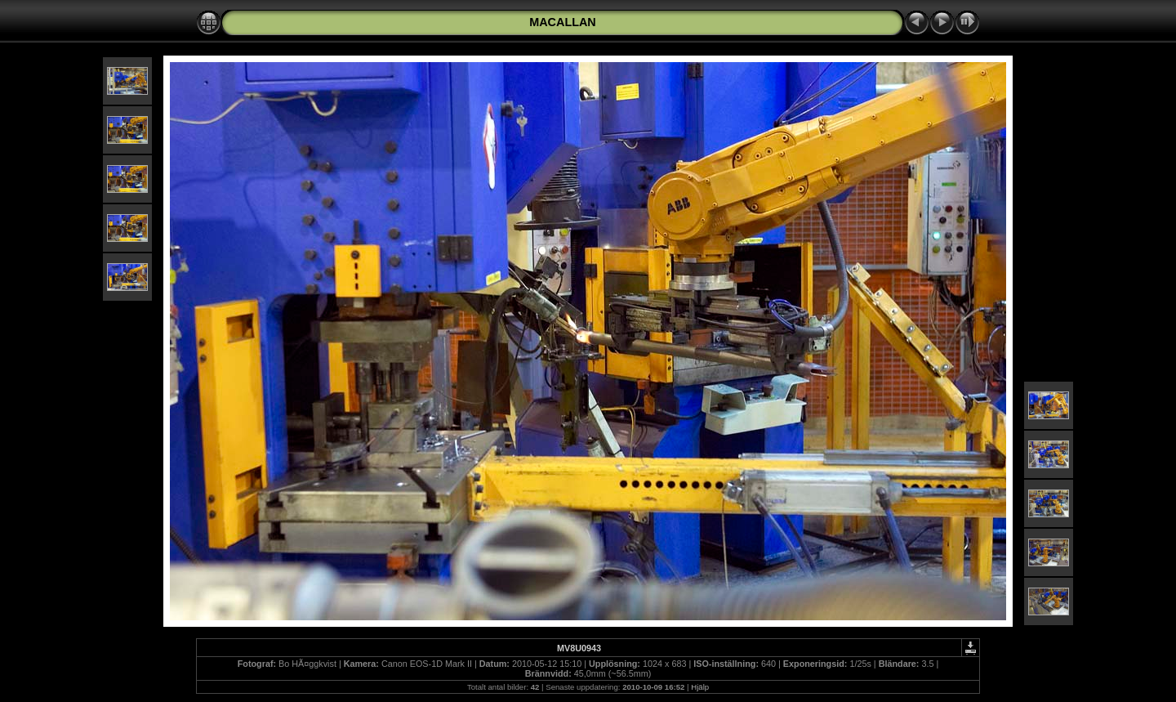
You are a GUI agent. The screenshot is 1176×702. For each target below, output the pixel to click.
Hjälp (700, 686)
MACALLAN (562, 22)
